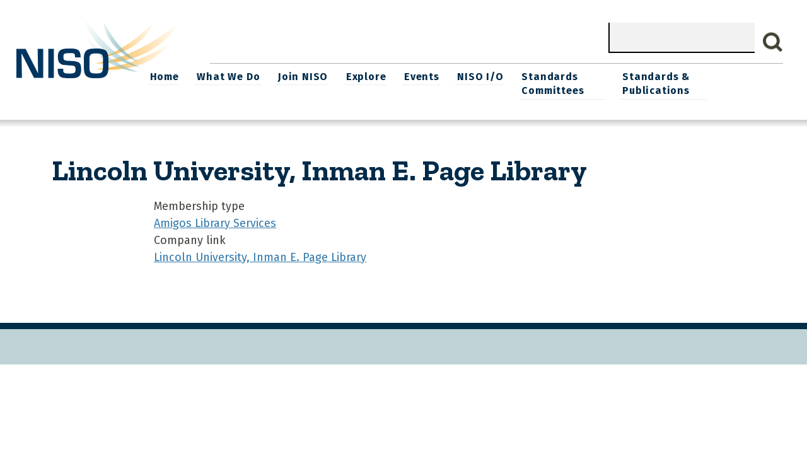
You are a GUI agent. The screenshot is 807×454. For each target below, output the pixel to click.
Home (232, 76)
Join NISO (370, 76)
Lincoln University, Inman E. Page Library (260, 256)
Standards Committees (616, 83)
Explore (432, 76)
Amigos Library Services (215, 222)
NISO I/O (545, 76)
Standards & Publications (722, 83)
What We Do (296, 76)
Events (487, 76)
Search (773, 42)
